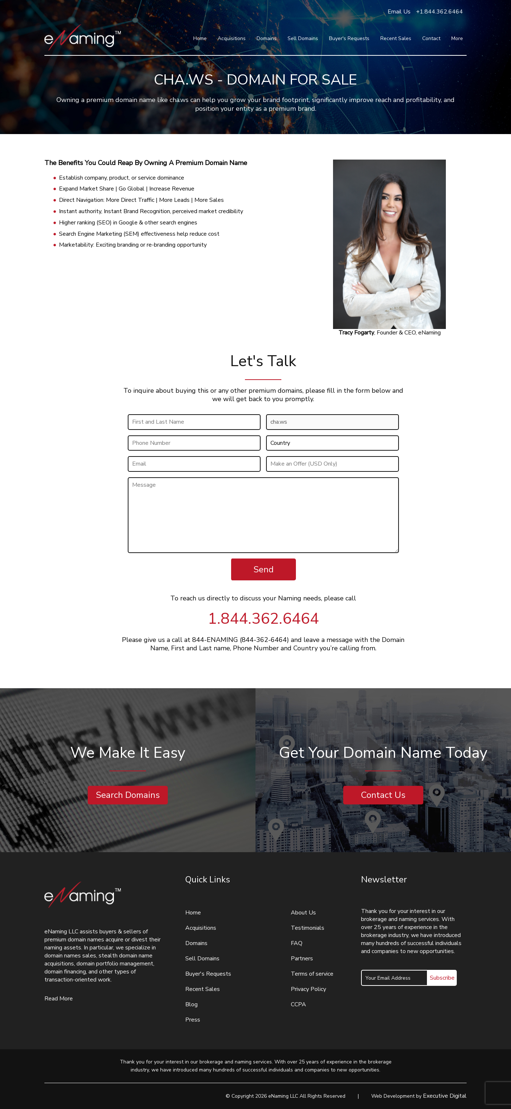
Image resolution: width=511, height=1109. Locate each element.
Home (200, 38)
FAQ (296, 943)
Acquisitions (232, 38)
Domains (267, 38)
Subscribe (442, 978)
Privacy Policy (308, 989)
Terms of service (312, 974)
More (457, 38)
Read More (58, 999)
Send (263, 569)
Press (192, 1020)
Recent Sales (395, 38)
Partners (302, 959)
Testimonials (307, 928)
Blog (191, 1004)
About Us (303, 913)
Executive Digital (445, 1096)
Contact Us (383, 795)
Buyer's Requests (349, 38)
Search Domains (128, 795)
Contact (431, 38)
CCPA (298, 1004)
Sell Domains (303, 38)
